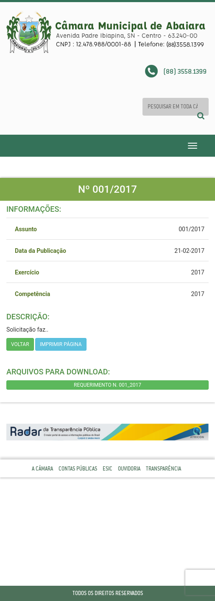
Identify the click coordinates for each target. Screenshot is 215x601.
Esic (107, 468)
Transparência (163, 468)
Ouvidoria (129, 468)
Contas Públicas (78, 468)
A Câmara (42, 468)
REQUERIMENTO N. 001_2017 (107, 385)
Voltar (20, 344)
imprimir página (61, 344)
